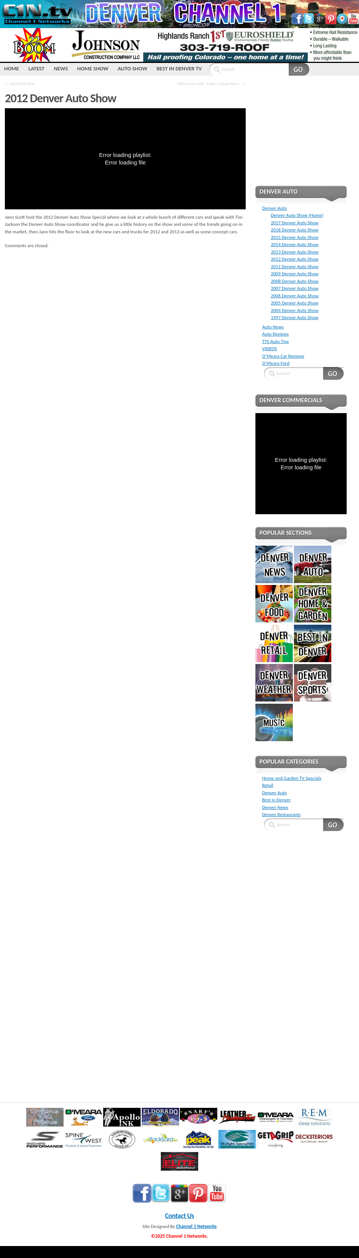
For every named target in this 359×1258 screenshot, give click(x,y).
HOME (11, 68)
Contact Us (179, 1216)
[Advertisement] (301, 135)
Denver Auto (274, 208)
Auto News (272, 327)
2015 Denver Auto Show (294, 237)
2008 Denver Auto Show (294, 281)
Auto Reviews (275, 334)
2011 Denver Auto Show (294, 266)
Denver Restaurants (281, 814)
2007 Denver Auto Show (294, 288)
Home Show (92, 68)
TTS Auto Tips (275, 341)
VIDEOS (269, 348)
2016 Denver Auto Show (294, 230)
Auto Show (132, 68)
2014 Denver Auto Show (294, 244)
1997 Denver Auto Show (294, 317)
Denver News (275, 807)
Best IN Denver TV (179, 68)
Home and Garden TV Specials (291, 778)
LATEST (36, 68)
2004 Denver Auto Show (294, 310)
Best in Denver (276, 800)
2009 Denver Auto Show (294, 273)
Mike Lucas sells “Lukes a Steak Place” (209, 83)
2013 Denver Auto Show (294, 252)
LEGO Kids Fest (22, 83)
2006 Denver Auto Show (294, 295)
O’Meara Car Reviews (283, 356)
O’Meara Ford (275, 363)
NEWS (61, 68)
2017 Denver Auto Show (294, 222)
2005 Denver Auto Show (294, 303)
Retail (267, 785)
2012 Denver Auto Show (294, 259)
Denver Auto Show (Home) (297, 215)
